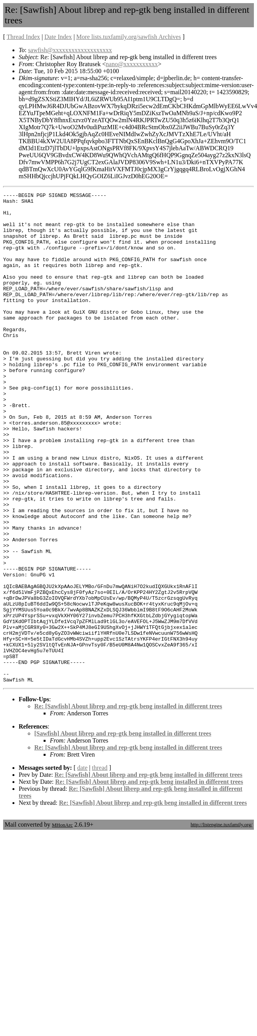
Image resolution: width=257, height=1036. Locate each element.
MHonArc (62, 923)
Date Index (58, 36)
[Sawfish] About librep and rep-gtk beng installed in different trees (122, 831)
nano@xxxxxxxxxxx (132, 64)
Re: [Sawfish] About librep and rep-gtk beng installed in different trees (128, 804)
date (82, 865)
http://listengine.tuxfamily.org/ (221, 922)
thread (99, 865)
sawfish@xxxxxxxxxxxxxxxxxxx (70, 50)
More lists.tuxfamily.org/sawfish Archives (128, 36)
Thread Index (23, 36)
